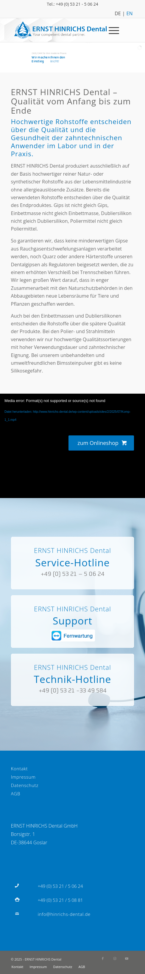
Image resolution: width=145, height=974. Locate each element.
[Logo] (60, 30)
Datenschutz (25, 785)
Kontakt (19, 769)
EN (130, 13)
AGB (16, 794)
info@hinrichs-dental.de (64, 914)
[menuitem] (111, 30)
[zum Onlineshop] (101, 443)
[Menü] (111, 30)
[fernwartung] (72, 635)
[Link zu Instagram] (114, 958)
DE (118, 13)
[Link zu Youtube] (126, 958)
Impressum (23, 777)
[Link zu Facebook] (102, 958)
